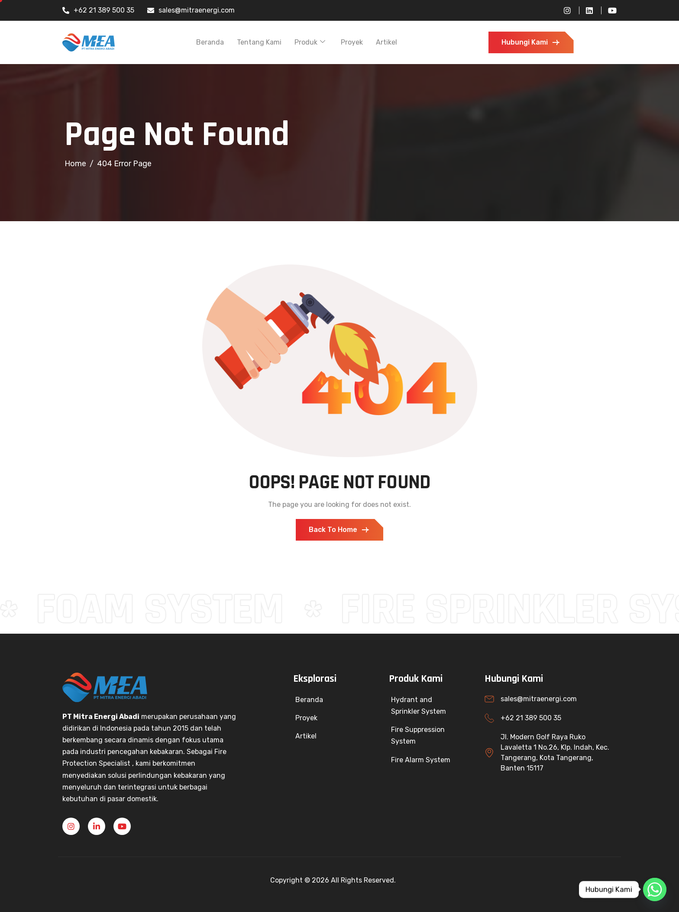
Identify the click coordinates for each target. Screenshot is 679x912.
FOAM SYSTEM (168, 610)
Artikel (386, 42)
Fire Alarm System (420, 760)
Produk (309, 42)
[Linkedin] (96, 826)
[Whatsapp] (654, 889)
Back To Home (339, 530)
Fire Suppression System (418, 735)
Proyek (352, 42)
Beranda (210, 42)
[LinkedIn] (586, 10)
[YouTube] (609, 10)
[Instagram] (564, 10)
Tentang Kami (259, 42)
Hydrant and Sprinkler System (418, 705)
